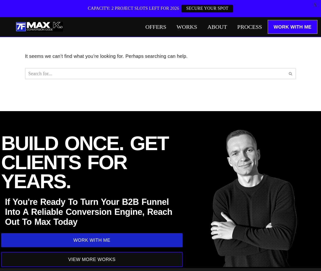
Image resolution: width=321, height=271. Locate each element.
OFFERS (155, 27)
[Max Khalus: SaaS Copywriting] (39, 27)
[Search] (155, 73)
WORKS (186, 27)
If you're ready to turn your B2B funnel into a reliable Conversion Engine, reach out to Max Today (88, 211)
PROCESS (249, 27)
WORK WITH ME (292, 27)
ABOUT (217, 27)
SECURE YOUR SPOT (207, 8)
